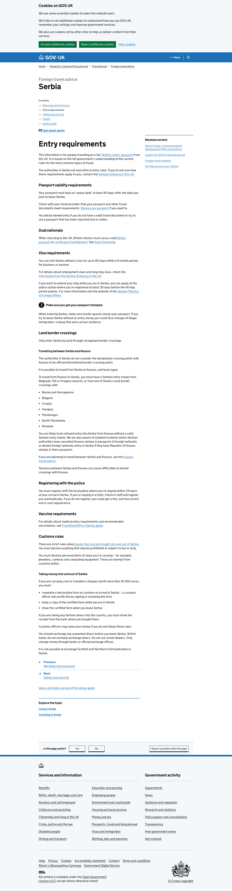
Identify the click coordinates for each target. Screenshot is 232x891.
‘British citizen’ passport (117, 155)
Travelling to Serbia (50, 714)
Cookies (66, 861)
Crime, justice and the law (56, 824)
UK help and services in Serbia (161, 166)
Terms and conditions (136, 861)
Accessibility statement (90, 861)
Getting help (50, 123)
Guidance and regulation (161, 802)
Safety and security (53, 114)
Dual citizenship (105, 242)
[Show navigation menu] (175, 57)
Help (42, 861)
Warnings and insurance (56, 105)
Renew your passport (95, 208)
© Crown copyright (180, 881)
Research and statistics (160, 810)
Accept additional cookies (58, 44)
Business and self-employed (57, 802)
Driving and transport (53, 839)
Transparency (154, 824)
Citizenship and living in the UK (59, 817)
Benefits (44, 788)
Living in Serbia (47, 708)
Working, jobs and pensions (110, 839)
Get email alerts (52, 130)
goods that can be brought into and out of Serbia (107, 544)
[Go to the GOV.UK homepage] (52, 57)
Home (42, 66)
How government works (160, 831)
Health (46, 119)
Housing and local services (109, 810)
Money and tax (101, 817)
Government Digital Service (102, 865)
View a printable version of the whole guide (67, 688)
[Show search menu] (188, 57)
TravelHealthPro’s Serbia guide (82, 525)
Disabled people (49, 831)
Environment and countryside (111, 802)
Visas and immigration (106, 831)
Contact (114, 861)
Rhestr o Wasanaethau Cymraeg (60, 865)
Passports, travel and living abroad (69, 66)
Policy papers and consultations (166, 817)
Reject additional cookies (97, 44)
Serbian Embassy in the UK (116, 174)
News (149, 795)
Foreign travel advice (122, 66)
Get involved (153, 839)
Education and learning (107, 788)
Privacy (53, 861)
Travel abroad (99, 66)
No (100, 748)
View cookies (126, 44)
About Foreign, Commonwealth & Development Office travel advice (163, 147)
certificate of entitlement (71, 242)
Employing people (103, 795)
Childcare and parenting (55, 810)
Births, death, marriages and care (61, 795)
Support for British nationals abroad (165, 154)
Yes (80, 748)
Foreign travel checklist (158, 160)
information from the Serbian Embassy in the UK (70, 276)
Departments (154, 788)
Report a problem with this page (169, 748)
